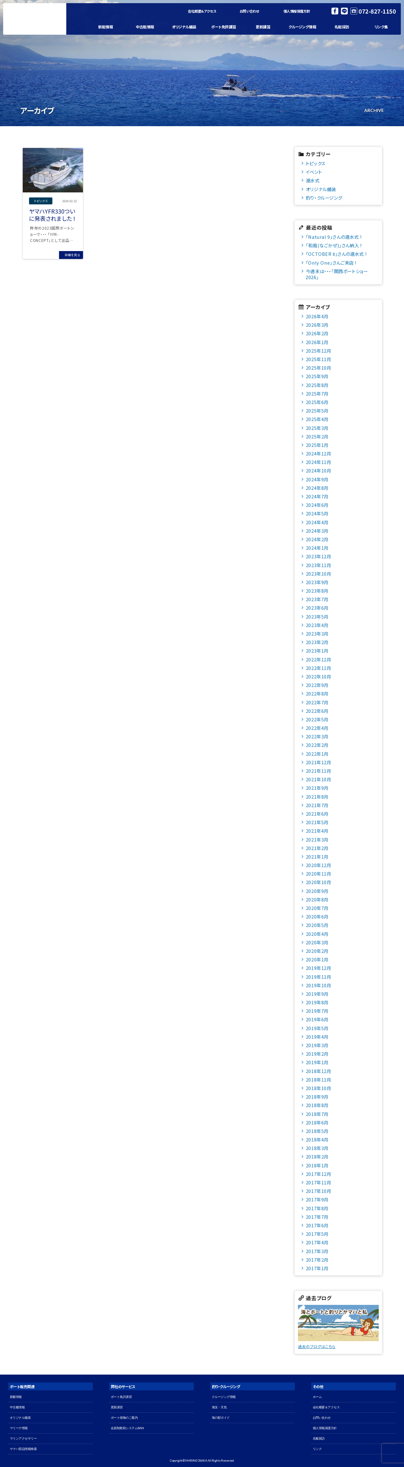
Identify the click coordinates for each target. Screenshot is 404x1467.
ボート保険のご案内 (124, 1417)
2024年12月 (318, 453)
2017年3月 (317, 1251)
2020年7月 (317, 908)
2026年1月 (317, 342)
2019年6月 (317, 1019)
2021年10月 (318, 779)
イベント (314, 172)
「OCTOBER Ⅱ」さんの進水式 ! (336, 254)
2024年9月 (317, 479)
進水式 (313, 180)
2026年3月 (317, 325)
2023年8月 (317, 591)
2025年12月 (318, 351)
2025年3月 (317, 428)
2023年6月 (317, 608)
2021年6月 (317, 814)
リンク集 (381, 26)
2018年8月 (317, 1105)
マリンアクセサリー (23, 1438)
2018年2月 (317, 1156)
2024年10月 (318, 470)
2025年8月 (317, 385)
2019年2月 (317, 1054)
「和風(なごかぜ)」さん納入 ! (334, 245)
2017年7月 (317, 1217)
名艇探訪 (342, 26)
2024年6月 (317, 505)
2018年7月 (317, 1114)
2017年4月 (317, 1242)
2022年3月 (317, 736)
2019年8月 (317, 1002)
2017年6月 (317, 1225)
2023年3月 (317, 634)
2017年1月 (317, 1268)
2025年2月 (317, 436)
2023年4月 (317, 625)
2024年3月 (317, 531)
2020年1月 (317, 959)
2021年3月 (317, 839)
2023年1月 (317, 651)
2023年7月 (317, 599)
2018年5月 (317, 1131)
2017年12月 (318, 1174)
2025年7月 (317, 393)
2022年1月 (317, 754)
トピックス (316, 163)
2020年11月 (318, 874)
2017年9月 (317, 1199)
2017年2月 (317, 1260)
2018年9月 (317, 1097)
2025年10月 (318, 368)
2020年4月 (317, 934)
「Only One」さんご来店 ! (331, 263)
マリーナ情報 (19, 1428)
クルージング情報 (302, 26)
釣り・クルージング (324, 198)
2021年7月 (317, 805)
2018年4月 (317, 1139)
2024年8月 (317, 488)
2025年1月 (317, 445)
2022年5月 (317, 719)
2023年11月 (318, 565)
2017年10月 (318, 1191)
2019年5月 (317, 1028)
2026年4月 (317, 316)
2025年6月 (317, 402)
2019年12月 (318, 968)
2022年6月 (317, 711)
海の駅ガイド (221, 1417)
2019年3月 (317, 1045)
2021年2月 (317, 848)
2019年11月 (318, 977)
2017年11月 (318, 1182)
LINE (344, 11)
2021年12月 (318, 762)
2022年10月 (318, 676)
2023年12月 (318, 556)
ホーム (317, 1397)
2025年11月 (318, 359)
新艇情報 (105, 26)
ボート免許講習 (223, 26)
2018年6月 (317, 1122)
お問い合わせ (249, 11)
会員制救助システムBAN (127, 1428)
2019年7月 (317, 1011)
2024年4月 (317, 522)
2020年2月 (317, 951)
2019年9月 (317, 994)
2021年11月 (318, 771)
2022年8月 (317, 693)
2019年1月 (317, 1062)
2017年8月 (317, 1208)
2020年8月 (317, 899)
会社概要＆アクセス (202, 11)
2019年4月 (317, 1037)
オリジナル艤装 (184, 26)
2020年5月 (317, 925)
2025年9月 (317, 376)
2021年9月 (317, 788)
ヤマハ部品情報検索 (23, 1449)
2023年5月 (317, 616)
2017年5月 (317, 1234)
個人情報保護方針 (297, 11)
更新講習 (263, 26)
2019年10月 (318, 985)
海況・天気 (219, 1407)
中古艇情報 (145, 26)
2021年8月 (317, 797)
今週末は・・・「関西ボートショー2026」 (337, 274)
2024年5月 (317, 513)
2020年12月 (318, 865)
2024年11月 (318, 462)
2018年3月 (317, 1148)
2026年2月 (317, 333)
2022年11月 (318, 668)
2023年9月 (317, 582)
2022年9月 (317, 685)
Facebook (335, 11)
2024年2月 (317, 539)
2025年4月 (317, 419)
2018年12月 (318, 1071)
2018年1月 (317, 1165)
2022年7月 (317, 702)
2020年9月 (317, 891)
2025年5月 (317, 411)
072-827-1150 (377, 11)
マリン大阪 (34, 19)
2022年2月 (317, 745)
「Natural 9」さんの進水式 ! (333, 237)
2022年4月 (317, 728)
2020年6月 (317, 916)
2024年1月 (317, 548)
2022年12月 (318, 659)
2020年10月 (318, 882)
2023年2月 (317, 642)
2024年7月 (317, 496)
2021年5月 (317, 822)
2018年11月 (318, 1080)
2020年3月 (317, 942)
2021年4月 (317, 831)
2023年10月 (318, 574)
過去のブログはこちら (317, 1346)
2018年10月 (318, 1088)
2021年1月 (317, 857)
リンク (317, 1449)
